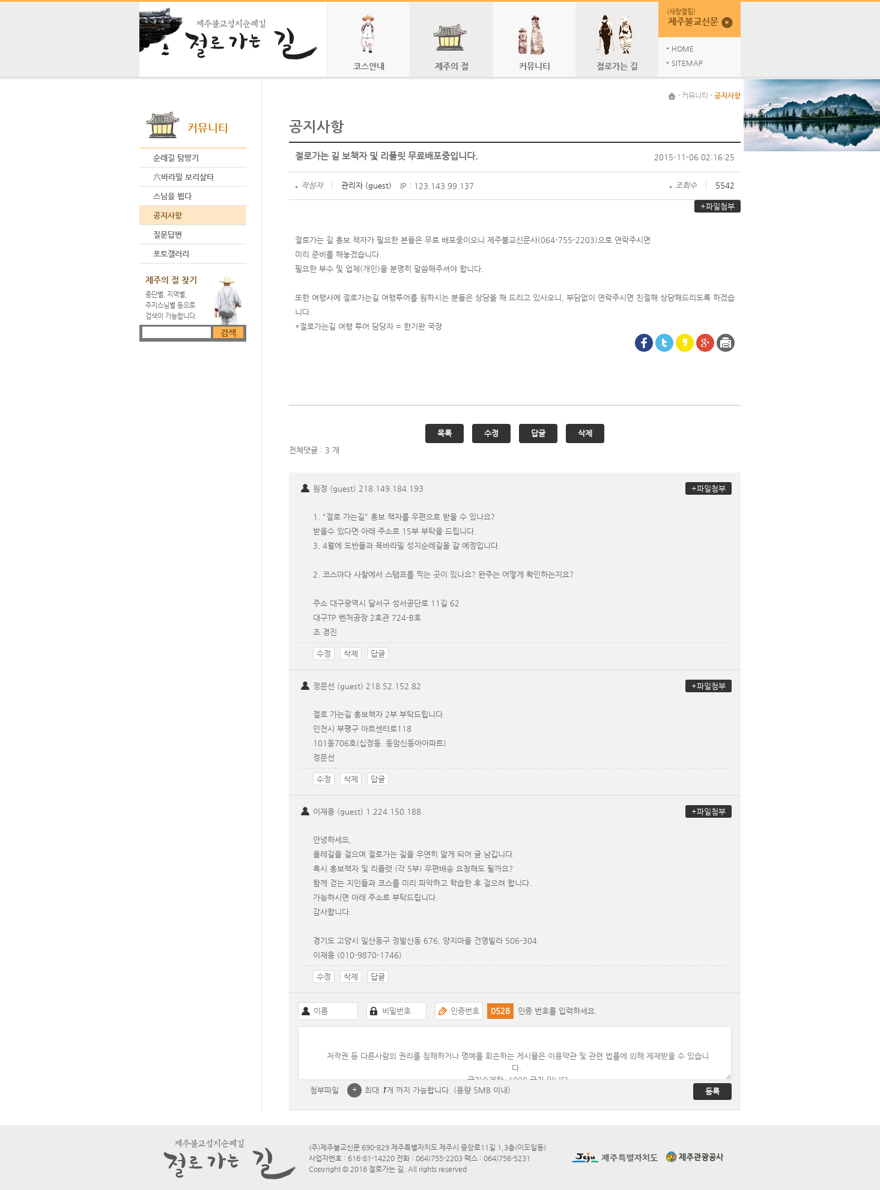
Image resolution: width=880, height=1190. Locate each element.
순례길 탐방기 (176, 157)
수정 (491, 433)
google (705, 343)
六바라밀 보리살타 (183, 176)
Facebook (644, 343)
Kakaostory (685, 343)
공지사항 (167, 215)
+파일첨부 (717, 206)
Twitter (664, 343)
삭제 (585, 433)
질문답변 (167, 234)
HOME (683, 48)
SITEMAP (687, 63)
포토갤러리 (171, 253)
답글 (538, 433)
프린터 (726, 343)
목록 (444, 433)
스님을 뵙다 (172, 196)
